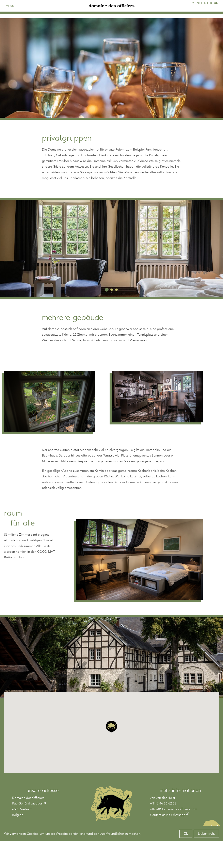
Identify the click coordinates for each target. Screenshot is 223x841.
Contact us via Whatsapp (168, 815)
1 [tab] (107, 290)
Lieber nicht (206, 833)
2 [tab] (111, 290)
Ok (186, 833)
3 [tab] (116, 290)
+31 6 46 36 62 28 (163, 803)
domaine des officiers (111, 8)
